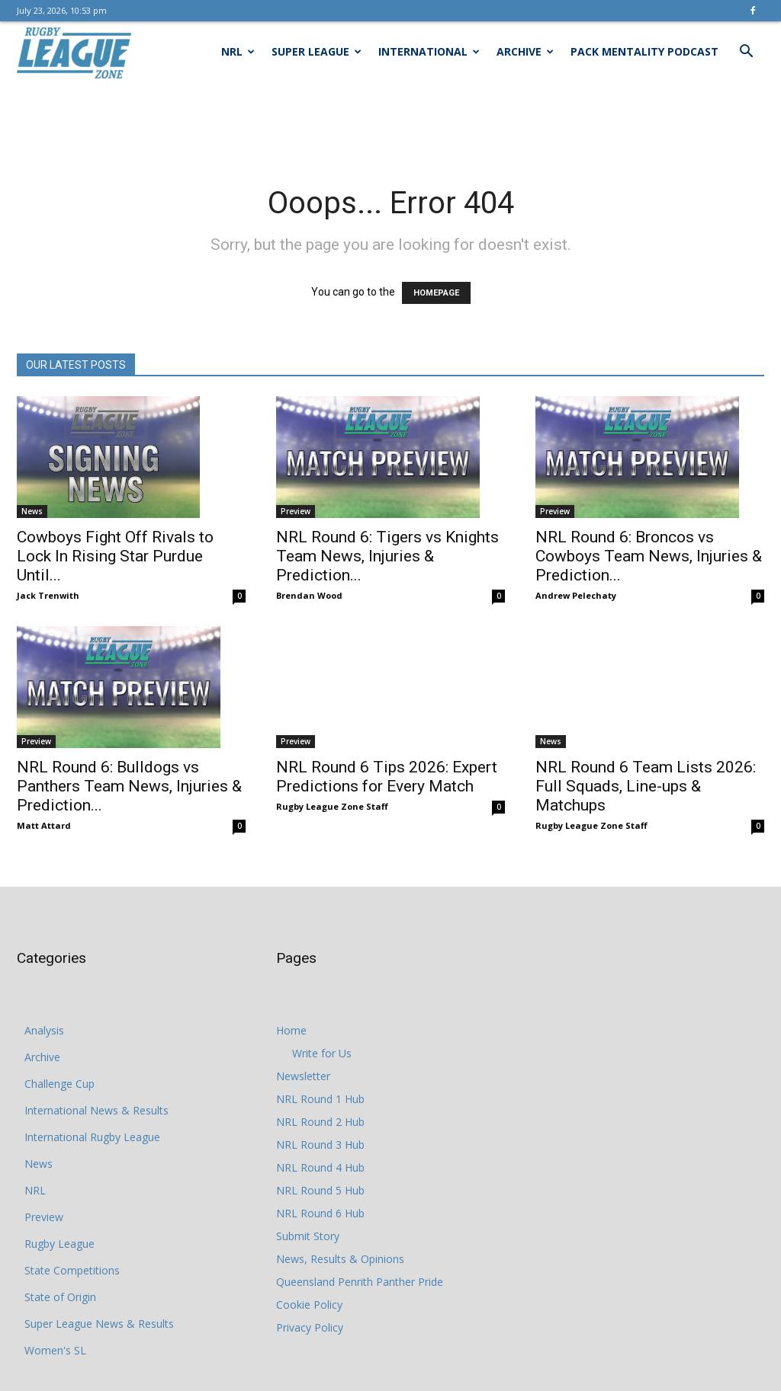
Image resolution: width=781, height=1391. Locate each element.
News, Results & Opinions (340, 1259)
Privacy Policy (309, 1327)
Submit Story (307, 1236)
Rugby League (59, 1243)
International (429, 51)
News (32, 511)
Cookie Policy (309, 1304)
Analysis (44, 1030)
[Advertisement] (390, 123)
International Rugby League (92, 1137)
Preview (295, 511)
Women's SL (55, 1350)
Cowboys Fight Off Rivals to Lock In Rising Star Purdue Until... (115, 556)
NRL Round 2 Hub (320, 1121)
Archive (525, 51)
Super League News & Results (99, 1323)
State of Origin (60, 1297)
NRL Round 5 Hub (320, 1190)
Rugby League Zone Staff (332, 785)
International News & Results (96, 1110)
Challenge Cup (59, 1083)
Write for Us (322, 1053)
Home (291, 1030)
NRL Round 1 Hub (320, 1099)
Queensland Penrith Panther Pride (359, 1281)
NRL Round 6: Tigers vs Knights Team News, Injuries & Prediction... (387, 556)
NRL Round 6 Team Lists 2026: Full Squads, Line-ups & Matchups (645, 765)
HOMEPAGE (436, 293)
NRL (238, 51)
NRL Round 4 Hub (320, 1167)
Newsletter (303, 1076)
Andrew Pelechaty (575, 595)
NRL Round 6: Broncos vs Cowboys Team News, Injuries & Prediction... (648, 556)
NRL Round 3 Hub (320, 1144)
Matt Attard (44, 825)
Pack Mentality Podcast (644, 51)
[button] (746, 53)
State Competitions (72, 1270)
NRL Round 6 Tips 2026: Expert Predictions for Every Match (386, 755)
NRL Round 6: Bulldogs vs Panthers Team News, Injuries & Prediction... (129, 786)
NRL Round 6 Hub (320, 1213)
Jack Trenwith (48, 595)
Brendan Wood (309, 595)
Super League (317, 51)
